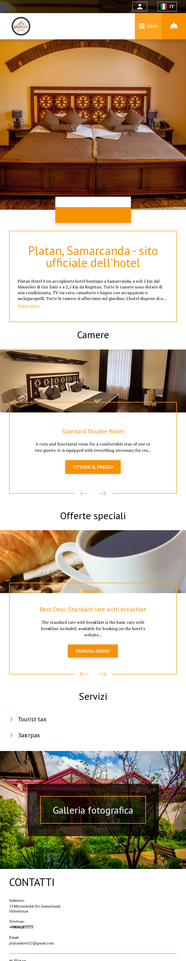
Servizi (93, 701)
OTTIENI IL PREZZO (93, 470)
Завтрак (29, 741)
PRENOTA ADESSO (93, 656)
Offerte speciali (93, 519)
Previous (84, 496)
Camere (93, 337)
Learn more (29, 307)
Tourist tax (32, 725)
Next (102, 496)
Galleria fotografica (93, 816)
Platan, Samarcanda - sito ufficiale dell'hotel (93, 257)
